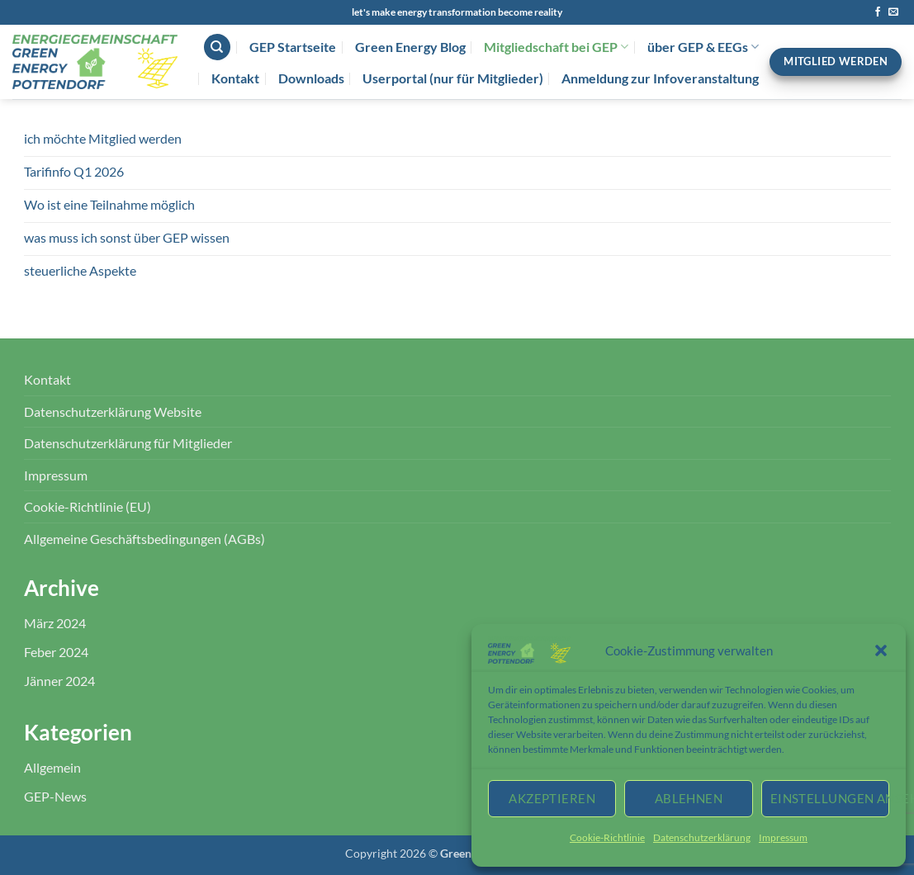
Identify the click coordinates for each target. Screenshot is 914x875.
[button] (881, 650)
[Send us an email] (893, 12)
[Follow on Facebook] (878, 12)
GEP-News (55, 796)
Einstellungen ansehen (829, 798)
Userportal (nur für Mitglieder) (452, 78)
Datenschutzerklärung (702, 837)
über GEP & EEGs (703, 47)
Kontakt (235, 78)
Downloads (311, 78)
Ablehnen (689, 798)
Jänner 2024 (59, 680)
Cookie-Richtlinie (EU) (87, 506)
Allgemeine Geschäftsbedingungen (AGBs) (144, 538)
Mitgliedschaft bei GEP (556, 47)
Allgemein (52, 767)
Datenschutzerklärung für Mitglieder (128, 443)
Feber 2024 (56, 652)
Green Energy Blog (410, 46)
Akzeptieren (552, 798)
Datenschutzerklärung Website (112, 411)
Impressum (783, 837)
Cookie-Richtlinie (607, 837)
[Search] (217, 47)
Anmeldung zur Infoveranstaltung (660, 78)
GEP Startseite (292, 46)
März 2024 (55, 623)
